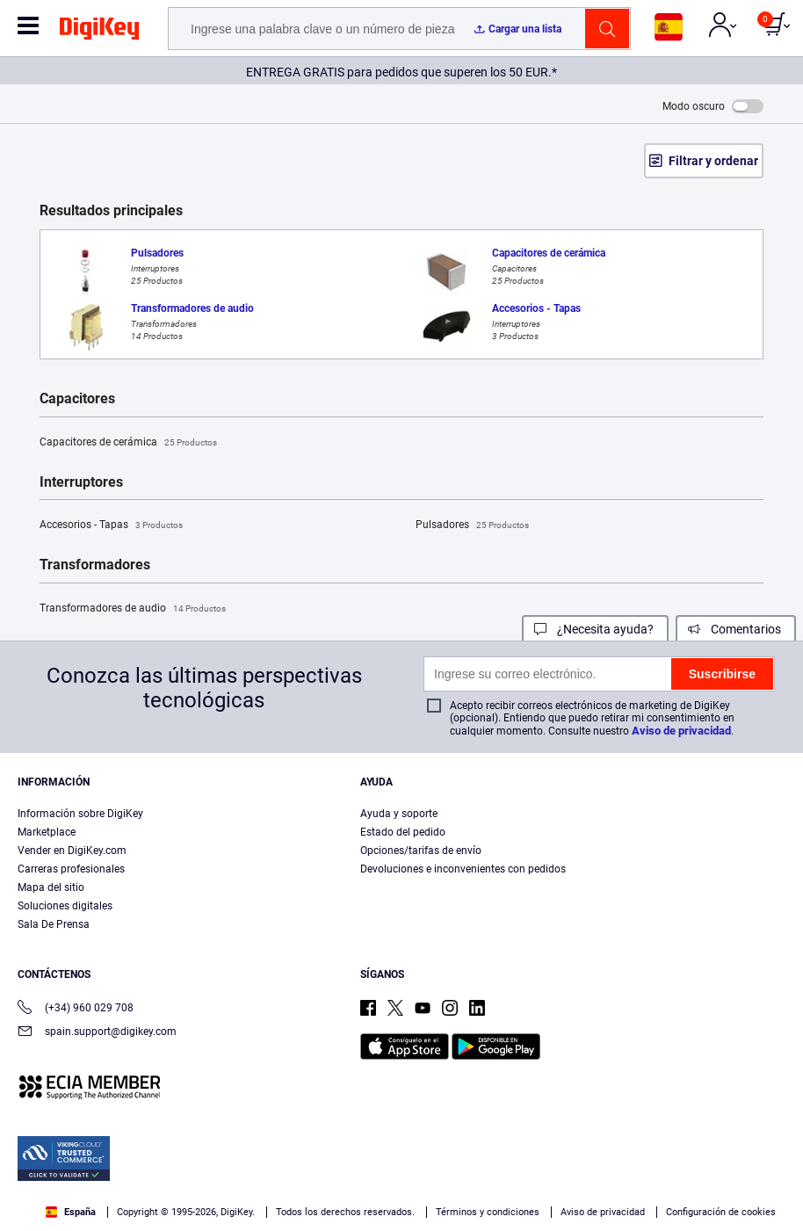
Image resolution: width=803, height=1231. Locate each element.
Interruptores (81, 482)
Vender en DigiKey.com (72, 850)
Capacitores (77, 399)
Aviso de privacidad (681, 730)
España (71, 1212)
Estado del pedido (402, 832)
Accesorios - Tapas (111, 525)
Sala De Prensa (54, 924)
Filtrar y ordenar (713, 161)
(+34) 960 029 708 (76, 1009)
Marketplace (47, 832)
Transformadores (95, 565)
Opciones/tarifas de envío (420, 850)
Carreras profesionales (71, 869)
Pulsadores (472, 525)
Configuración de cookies (721, 1212)
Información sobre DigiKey (80, 813)
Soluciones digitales (65, 906)
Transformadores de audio (133, 608)
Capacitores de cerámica (128, 442)
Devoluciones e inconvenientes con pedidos (463, 869)
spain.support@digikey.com (97, 1033)
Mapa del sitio (51, 887)
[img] (99, 32)
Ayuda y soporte (399, 813)
